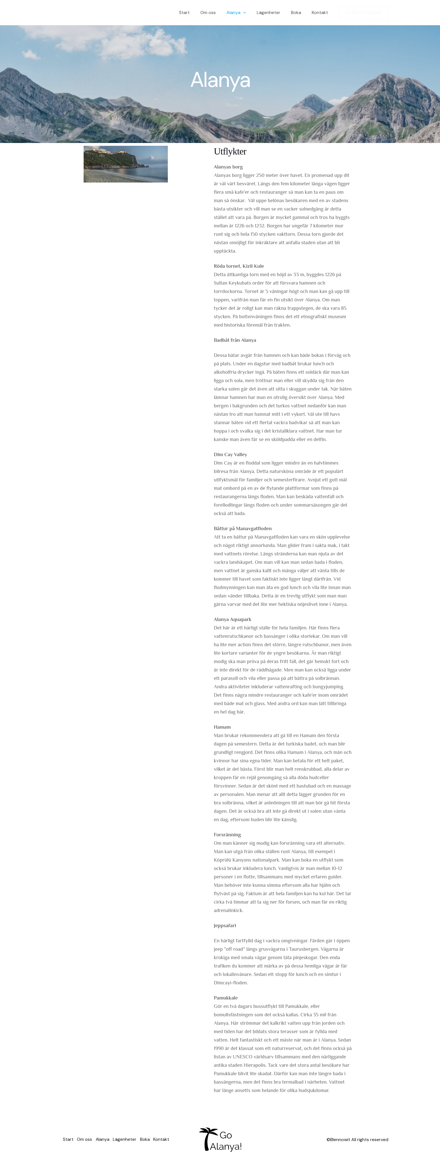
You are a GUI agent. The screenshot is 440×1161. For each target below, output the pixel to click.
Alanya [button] (242, 12)
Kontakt (321, 12)
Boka (299, 12)
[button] (249, 12)
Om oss (215, 12)
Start (193, 12)
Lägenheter (273, 12)
